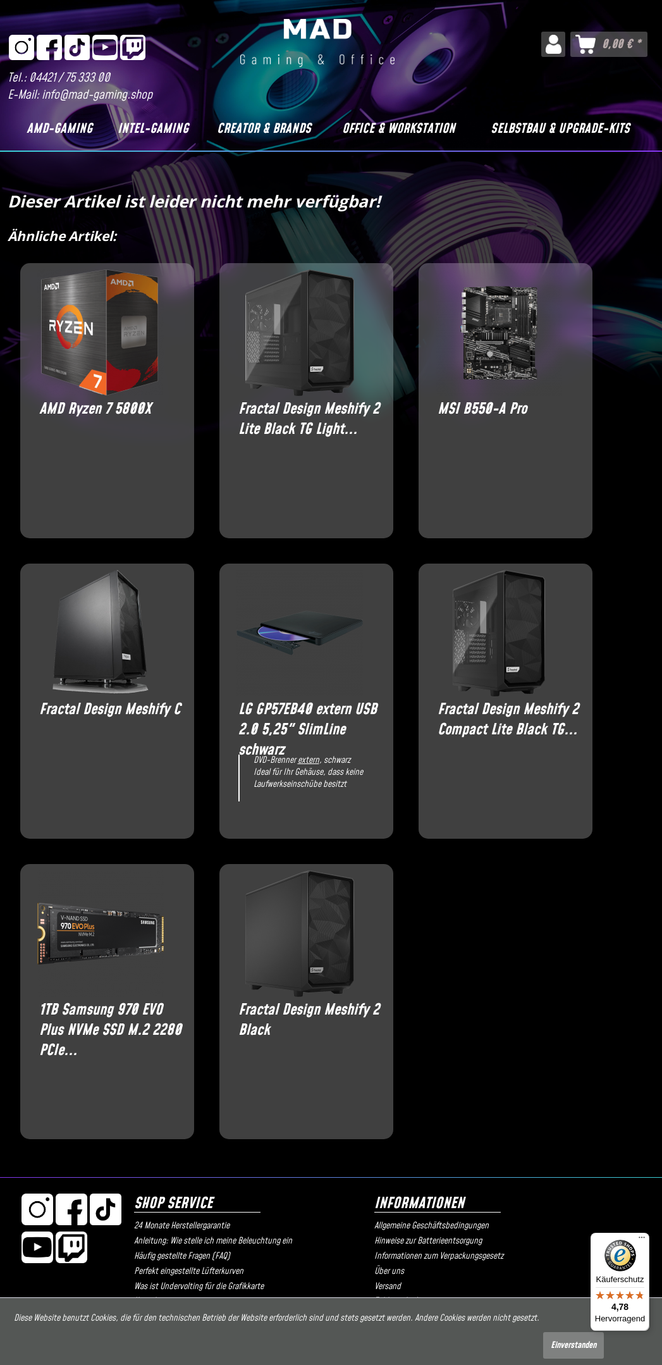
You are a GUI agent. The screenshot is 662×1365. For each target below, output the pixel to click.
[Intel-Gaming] (153, 129)
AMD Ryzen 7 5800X (95, 409)
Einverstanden (573, 1345)
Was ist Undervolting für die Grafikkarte (199, 1286)
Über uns (389, 1271)
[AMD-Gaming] (59, 129)
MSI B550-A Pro (482, 409)
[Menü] (641, 1240)
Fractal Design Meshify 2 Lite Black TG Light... (308, 419)
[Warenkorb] (608, 44)
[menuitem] (553, 44)
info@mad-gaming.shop (97, 95)
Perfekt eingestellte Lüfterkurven (188, 1271)
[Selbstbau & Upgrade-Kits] (560, 129)
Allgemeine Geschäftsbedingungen (431, 1226)
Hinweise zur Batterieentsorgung (428, 1241)
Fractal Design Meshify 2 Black (308, 1020)
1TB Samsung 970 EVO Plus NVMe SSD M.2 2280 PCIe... (110, 1020)
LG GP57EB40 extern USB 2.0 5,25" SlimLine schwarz (307, 720)
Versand (387, 1286)
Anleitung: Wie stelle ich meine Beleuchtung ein (213, 1241)
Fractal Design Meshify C (109, 710)
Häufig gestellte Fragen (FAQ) (182, 1256)
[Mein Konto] (553, 44)
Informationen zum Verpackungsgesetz (438, 1256)
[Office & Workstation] (399, 129)
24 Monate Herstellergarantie (182, 1226)
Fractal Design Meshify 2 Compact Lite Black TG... (508, 720)
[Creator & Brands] (264, 129)
